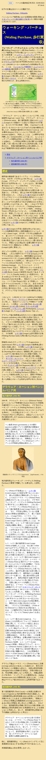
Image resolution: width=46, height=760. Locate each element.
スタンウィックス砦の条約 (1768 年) (16, 19)
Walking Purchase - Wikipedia (17, 13)
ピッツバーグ (30, 368)
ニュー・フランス (9, 361)
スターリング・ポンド (31, 587)
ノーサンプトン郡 (18, 309)
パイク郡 (23, 304)
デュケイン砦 (12, 365)
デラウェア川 (9, 62)
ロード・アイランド (19, 299)
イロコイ (12, 78)
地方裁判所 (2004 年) (19, 161)
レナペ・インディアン (25, 55)
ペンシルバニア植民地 (22, 67)
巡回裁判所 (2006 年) (19, 164)
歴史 (8, 154)
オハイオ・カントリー (14, 358)
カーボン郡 (13, 306)
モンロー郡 (37, 304)
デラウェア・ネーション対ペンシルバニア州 (24, 158)
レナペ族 (38, 179)
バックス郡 (20, 311)
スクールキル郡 (32, 306)
